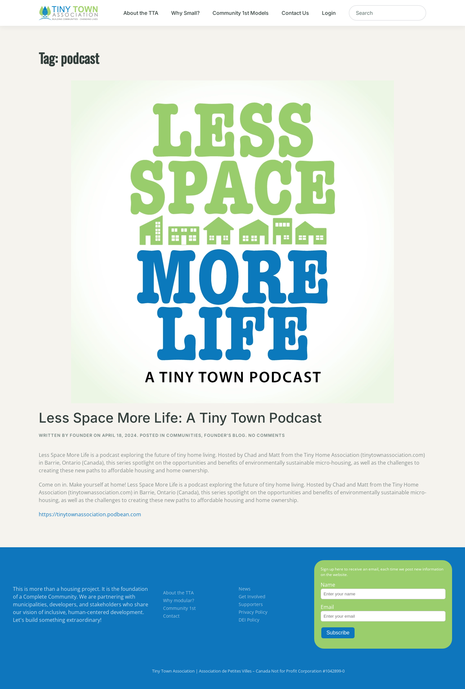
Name (328, 584)
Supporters (251, 604)
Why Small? (185, 13)
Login (329, 13)
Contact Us (295, 13)
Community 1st (179, 608)
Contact (171, 616)
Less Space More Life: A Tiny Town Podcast (180, 417)
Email (327, 607)
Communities (183, 435)
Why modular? (178, 600)
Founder (81, 435)
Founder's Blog (224, 435)
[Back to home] (68, 13)
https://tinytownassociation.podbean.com (90, 514)
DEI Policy (249, 620)
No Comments (266, 435)
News (245, 589)
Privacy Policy (253, 612)
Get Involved (252, 596)
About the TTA (140, 13)
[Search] (387, 13)
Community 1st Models (240, 13)
